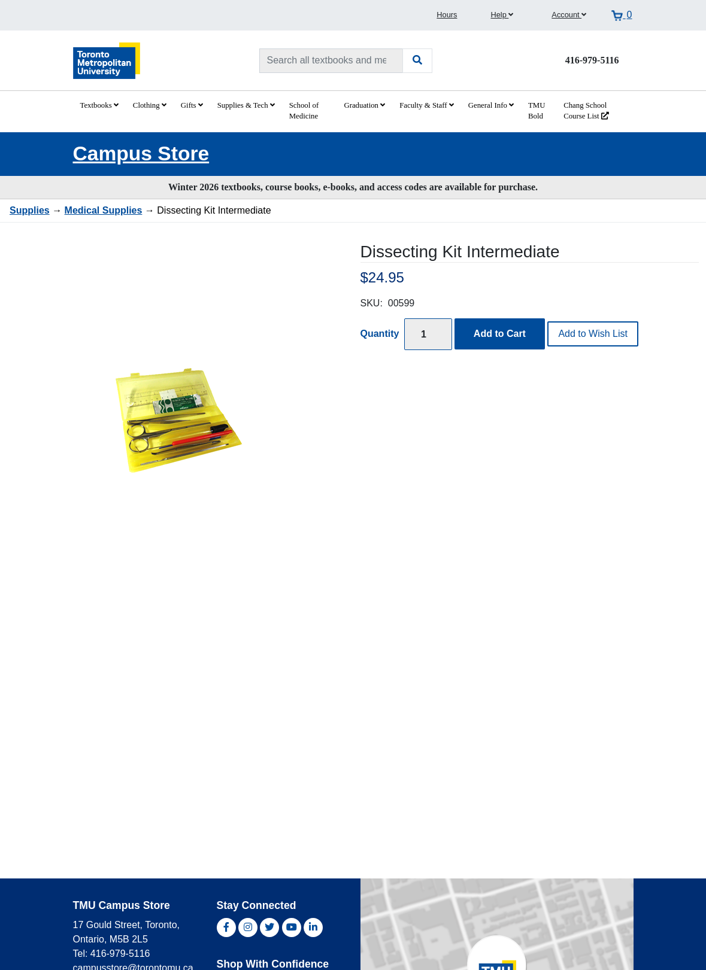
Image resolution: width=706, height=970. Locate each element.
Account (569, 14)
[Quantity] (428, 334)
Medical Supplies (104, 210)
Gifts (192, 105)
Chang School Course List (586, 110)
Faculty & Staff (426, 105)
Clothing (149, 105)
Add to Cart (500, 334)
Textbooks (99, 105)
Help (501, 14)
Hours (447, 14)
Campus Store (141, 153)
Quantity (379, 334)
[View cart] (621, 15)
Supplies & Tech (246, 105)
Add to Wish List (593, 334)
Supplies (30, 210)
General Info (491, 105)
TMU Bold (536, 110)
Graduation (364, 105)
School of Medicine (304, 110)
